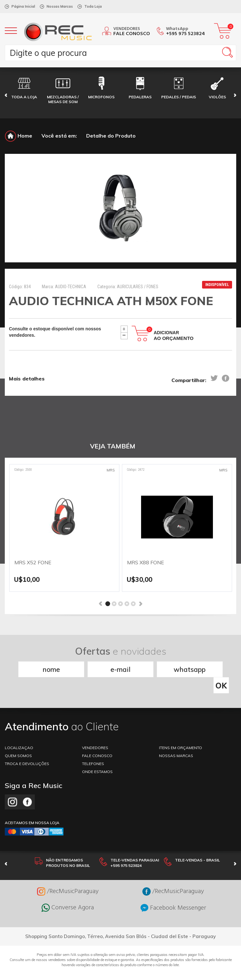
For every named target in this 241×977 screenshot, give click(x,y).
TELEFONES (93, 752)
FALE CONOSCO (97, 744)
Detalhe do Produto (111, 135)
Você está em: (59, 135)
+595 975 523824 (185, 34)
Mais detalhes (27, 378)
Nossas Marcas (60, 6)
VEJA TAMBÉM (112, 446)
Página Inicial (23, 6)
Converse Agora (67, 896)
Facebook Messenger (173, 896)
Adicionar (174, 335)
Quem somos (18, 744)
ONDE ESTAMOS (97, 760)
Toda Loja (93, 6)
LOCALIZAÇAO (19, 736)
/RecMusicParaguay (68, 880)
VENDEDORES (95, 736)
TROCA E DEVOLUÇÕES (27, 752)
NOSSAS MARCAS (176, 744)
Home (18, 135)
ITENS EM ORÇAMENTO (180, 736)
